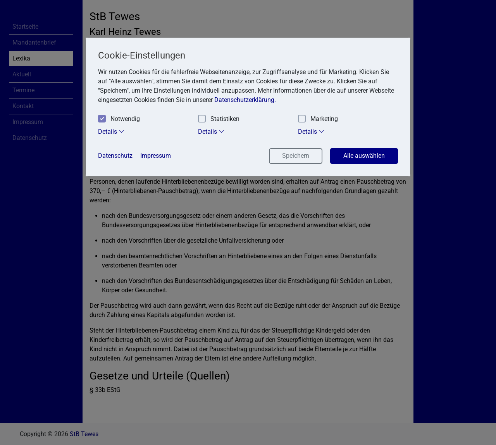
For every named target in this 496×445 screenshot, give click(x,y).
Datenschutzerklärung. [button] (245, 99)
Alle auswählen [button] (364, 155)
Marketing (318, 119)
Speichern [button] (295, 155)
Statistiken (218, 119)
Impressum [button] (155, 155)
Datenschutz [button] (115, 155)
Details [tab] (111, 131)
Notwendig (119, 119)
